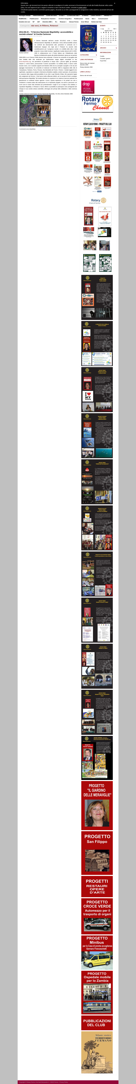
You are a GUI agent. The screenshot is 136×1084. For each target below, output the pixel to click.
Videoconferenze (38, 15)
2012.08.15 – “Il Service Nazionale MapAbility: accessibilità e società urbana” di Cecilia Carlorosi (46, 33)
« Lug (102, 29)
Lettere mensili (96, 15)
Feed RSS (103, 61)
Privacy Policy (64, 1082)
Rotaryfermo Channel (48, 18)
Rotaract (63, 22)
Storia (87, 18)
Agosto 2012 (108, 30)
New (94, 18)
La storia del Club (73, 15)
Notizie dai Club (96, 22)
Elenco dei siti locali (86, 75)
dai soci (35, 26)
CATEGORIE (84, 55)
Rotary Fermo (31, 1082)
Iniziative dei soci (24, 22)
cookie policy (82, 7)
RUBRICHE (23, 18)
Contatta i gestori (105, 58)
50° (34, 22)
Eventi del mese (51, 15)
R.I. (56, 22)
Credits (102, 56)
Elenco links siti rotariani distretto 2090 (87, 64)
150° (38, 22)
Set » (115, 29)
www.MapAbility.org (25, 61)
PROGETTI (108, 15)
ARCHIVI (103, 48)
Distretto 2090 (48, 22)
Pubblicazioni (34, 18)
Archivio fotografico (65, 18)
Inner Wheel (85, 22)
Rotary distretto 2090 (86, 67)
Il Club (62, 15)
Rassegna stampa (25, 15)
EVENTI (102, 26)
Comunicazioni (103, 18)
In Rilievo (85, 15)
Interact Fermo (74, 22)
